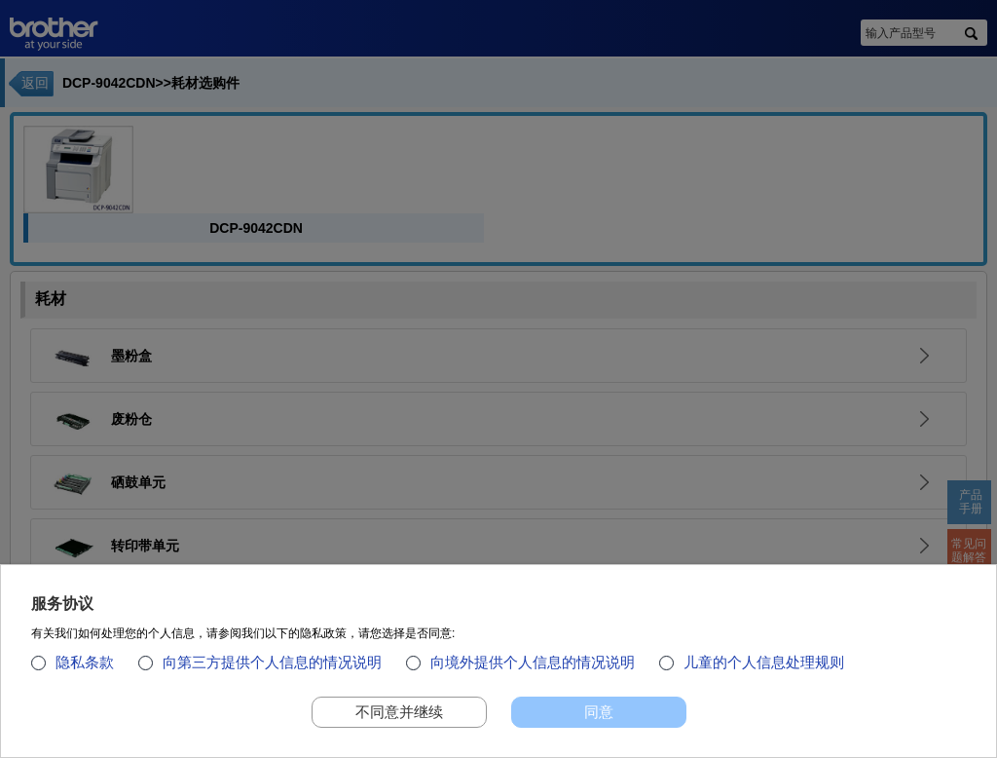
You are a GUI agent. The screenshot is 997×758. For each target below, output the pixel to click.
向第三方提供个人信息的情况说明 (272, 670)
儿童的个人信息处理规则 (763, 670)
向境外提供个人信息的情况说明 (532, 670)
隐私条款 (84, 670)
